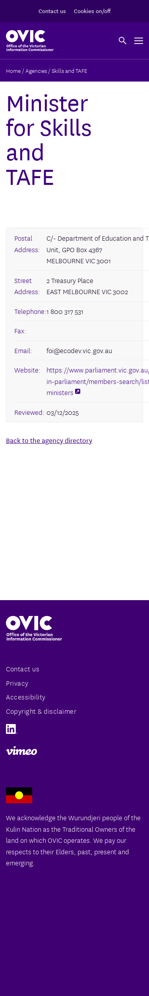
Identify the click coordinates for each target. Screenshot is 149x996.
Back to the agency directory (49, 440)
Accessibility (26, 696)
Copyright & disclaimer (41, 711)
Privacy (17, 683)
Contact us (52, 10)
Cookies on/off (92, 10)
